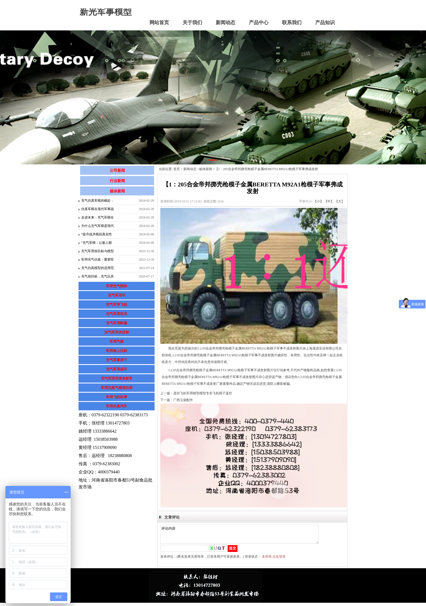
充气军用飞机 (116, 304)
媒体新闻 (117, 191)
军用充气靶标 (116, 286)
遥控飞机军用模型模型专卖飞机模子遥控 (202, 393)
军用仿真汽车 (116, 406)
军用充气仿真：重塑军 (97, 259)
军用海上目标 (116, 351)
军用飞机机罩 (116, 397)
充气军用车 (117, 295)
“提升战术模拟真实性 (96, 234)
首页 (176, 169)
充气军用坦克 (116, 314)
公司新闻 (117, 170)
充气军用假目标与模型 (97, 251)
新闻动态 (225, 22)
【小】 (318, 201)
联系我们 (292, 22)
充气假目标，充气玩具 (97, 276)
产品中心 (258, 22)
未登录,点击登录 (274, 560)
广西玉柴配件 (183, 400)
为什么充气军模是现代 (97, 226)
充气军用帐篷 (116, 323)
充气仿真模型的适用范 (97, 268)
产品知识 (325, 22)
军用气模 (116, 341)
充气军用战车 (116, 369)
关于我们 (192, 22)
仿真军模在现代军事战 (97, 209)
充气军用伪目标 (116, 332)
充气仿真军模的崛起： (97, 200)
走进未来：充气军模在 (97, 217)
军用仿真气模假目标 (117, 388)
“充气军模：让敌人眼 (96, 243)
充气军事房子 (116, 360)
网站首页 (159, 22)
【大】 (339, 201)
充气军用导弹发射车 (117, 378)
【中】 (329, 201)
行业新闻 (117, 181)
